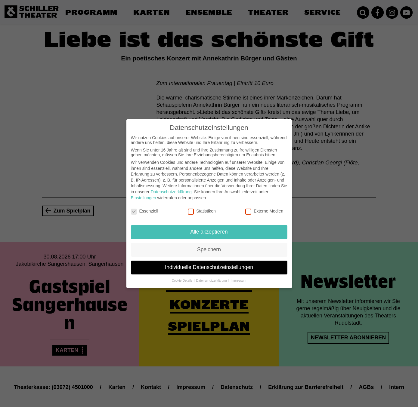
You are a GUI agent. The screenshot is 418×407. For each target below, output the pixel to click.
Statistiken (202, 205)
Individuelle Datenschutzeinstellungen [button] (209, 262)
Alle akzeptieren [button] (209, 226)
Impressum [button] (238, 275)
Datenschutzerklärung (171, 186)
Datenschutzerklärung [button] (212, 275)
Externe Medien (264, 205)
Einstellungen (143, 191)
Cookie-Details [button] (182, 275)
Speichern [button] (209, 244)
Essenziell (144, 205)
